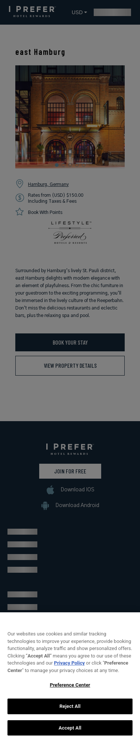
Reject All (70, 711)
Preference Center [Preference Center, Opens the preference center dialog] (70, 690)
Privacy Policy (69, 668)
